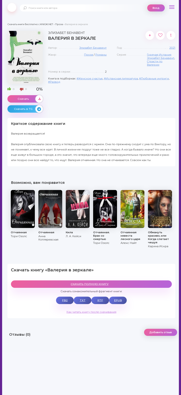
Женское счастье (90, 78)
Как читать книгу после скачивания (91, 312)
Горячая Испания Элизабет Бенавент (160, 56)
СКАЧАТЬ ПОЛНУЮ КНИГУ (90, 284)
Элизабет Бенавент (93, 47)
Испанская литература (122, 78)
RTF (100, 300)
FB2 (65, 300)
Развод (55, 82)
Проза (88, 54)
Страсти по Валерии (154, 63)
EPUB (118, 300)
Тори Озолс (19, 236)
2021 (172, 47)
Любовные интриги (155, 78)
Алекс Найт (129, 243)
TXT (83, 300)
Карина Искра (158, 246)
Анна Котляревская (48, 237)
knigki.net (11, 7)
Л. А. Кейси (73, 236)
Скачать (30, 99)
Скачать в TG (28, 109)
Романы (101, 54)
